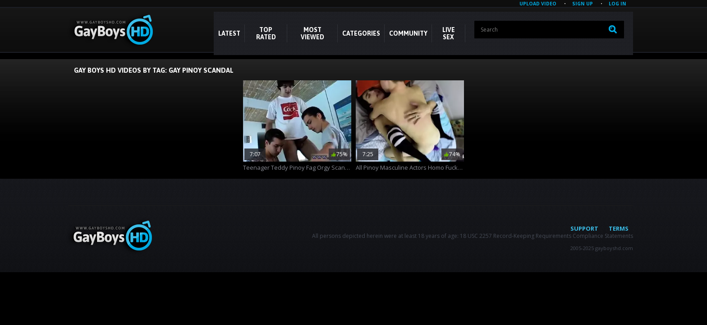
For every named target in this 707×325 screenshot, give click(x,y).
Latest (229, 33)
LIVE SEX (448, 33)
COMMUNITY (408, 33)
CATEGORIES (361, 33)
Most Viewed (312, 33)
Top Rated (266, 33)
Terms (619, 228)
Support (584, 228)
